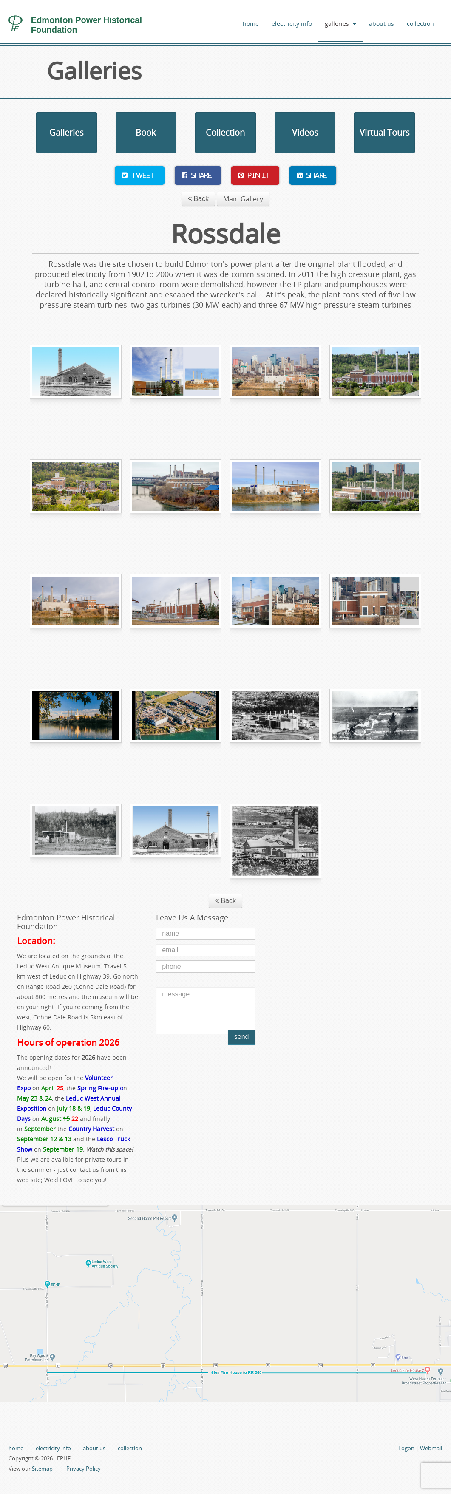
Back (198, 198)
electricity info (292, 24)
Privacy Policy (83, 1468)
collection (420, 24)
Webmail (431, 1448)
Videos (305, 132)
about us (381, 24)
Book (146, 132)
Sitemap (42, 1468)
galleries (340, 24)
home (251, 24)
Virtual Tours (385, 132)
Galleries (66, 132)
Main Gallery (243, 199)
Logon (406, 1448)
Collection (225, 132)
